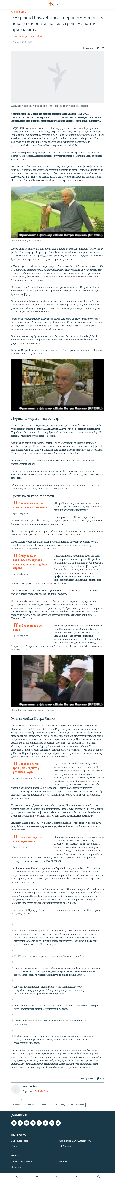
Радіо (14, 1146)
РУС (78, 1176)
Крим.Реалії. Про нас (21, 1162)
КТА (58, 1176)
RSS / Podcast (65, 1146)
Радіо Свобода (35, 36)
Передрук (16, 1167)
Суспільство (18, 12)
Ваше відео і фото (19, 1141)
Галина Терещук (19, 36)
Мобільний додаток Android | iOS (75, 1141)
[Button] (87, 48)
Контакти (63, 1162)
